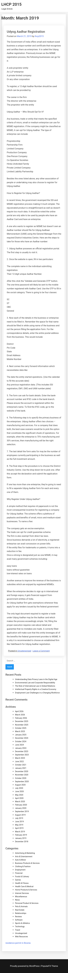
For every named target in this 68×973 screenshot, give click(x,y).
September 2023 (22, 755)
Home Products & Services (26, 890)
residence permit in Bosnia (18, 943)
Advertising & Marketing (25, 853)
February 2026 (21, 718)
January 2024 (20, 748)
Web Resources (21, 936)
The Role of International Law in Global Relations (35, 686)
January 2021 (20, 768)
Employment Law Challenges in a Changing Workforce (37, 693)
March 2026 (20, 715)
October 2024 (20, 741)
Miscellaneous (21, 896)
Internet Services (22, 893)
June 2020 (19, 791)
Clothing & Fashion (23, 866)
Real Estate (19, 910)
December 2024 (21, 738)
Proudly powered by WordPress (25, 966)
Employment (20, 870)
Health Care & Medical (24, 886)
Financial (18, 873)
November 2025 (21, 725)
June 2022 (19, 761)
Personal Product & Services (26, 903)
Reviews (18, 916)
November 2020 (21, 775)
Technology (20, 926)
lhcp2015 (39, 36)
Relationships (20, 913)
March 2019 (20, 832)
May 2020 (19, 795)
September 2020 (22, 781)
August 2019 (20, 815)
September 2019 (22, 811)
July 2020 (19, 788)
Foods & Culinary (22, 876)
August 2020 (20, 785)
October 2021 (20, 765)
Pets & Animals (21, 906)
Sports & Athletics (22, 923)
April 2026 (19, 711)
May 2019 (19, 825)
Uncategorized (24, 651)
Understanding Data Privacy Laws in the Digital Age (36, 679)
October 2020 (20, 778)
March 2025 (20, 731)
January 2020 (20, 808)
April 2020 (19, 798)
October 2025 (20, 728)
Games (18, 880)
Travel (17, 930)
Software (18, 920)
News (17, 900)
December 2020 (21, 771)
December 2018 (21, 841)
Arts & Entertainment (23, 856)
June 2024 (19, 745)
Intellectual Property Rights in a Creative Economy (35, 689)
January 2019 (20, 838)
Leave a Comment (41, 651)
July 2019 (19, 818)
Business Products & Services (27, 863)
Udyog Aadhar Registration (26, 32)
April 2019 (19, 828)
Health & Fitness (22, 883)
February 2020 (21, 805)
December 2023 (21, 751)
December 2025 (21, 721)
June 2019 (19, 821)
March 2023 (20, 758)
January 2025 (20, 735)
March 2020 (20, 801)
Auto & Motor (20, 860)
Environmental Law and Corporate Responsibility (35, 683)
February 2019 (21, 835)
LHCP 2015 (11, 4)
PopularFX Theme (49, 966)
